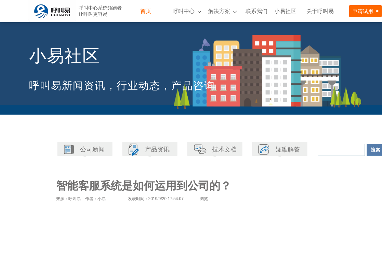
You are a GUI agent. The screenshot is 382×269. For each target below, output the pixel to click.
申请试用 (363, 11)
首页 (145, 11)
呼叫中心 (184, 11)
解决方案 (219, 11)
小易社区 (285, 11)
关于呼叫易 (320, 11)
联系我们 (256, 11)
